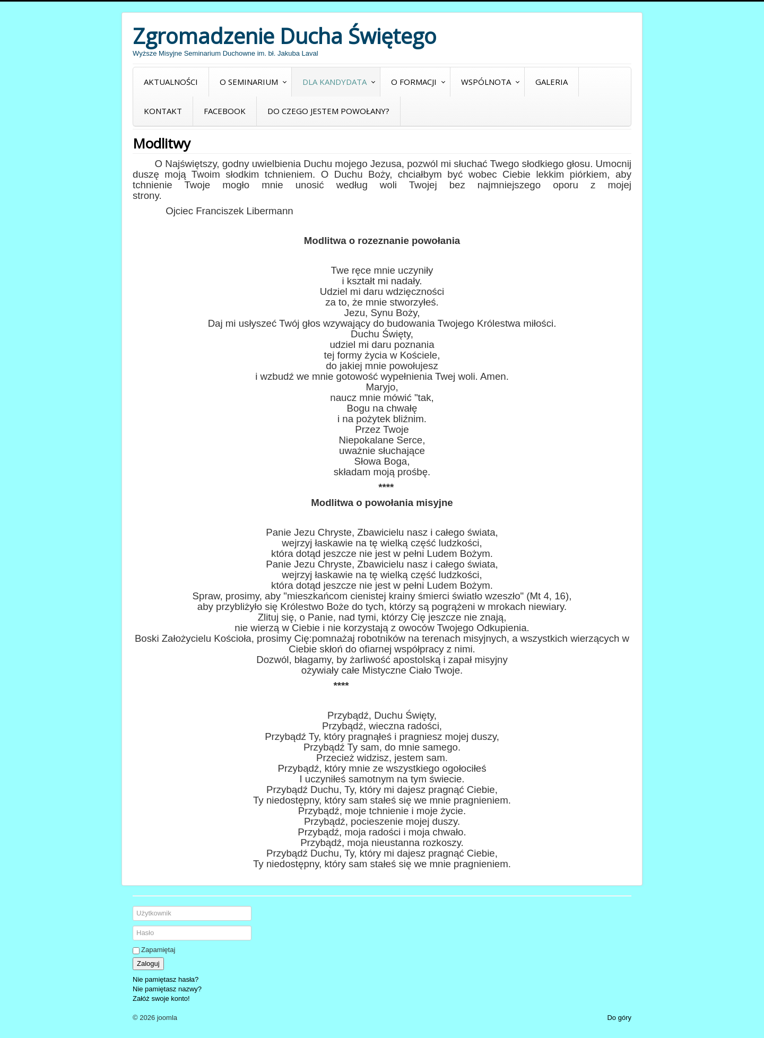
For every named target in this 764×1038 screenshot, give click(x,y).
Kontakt (163, 111)
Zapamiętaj (158, 950)
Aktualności (171, 81)
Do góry (619, 1018)
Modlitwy (161, 143)
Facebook (225, 111)
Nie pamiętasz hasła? (165, 979)
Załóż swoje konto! (161, 998)
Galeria (551, 81)
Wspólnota (486, 81)
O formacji (414, 81)
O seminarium (249, 81)
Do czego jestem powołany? (328, 111)
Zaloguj (148, 963)
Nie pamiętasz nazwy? (167, 989)
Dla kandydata (334, 81)
